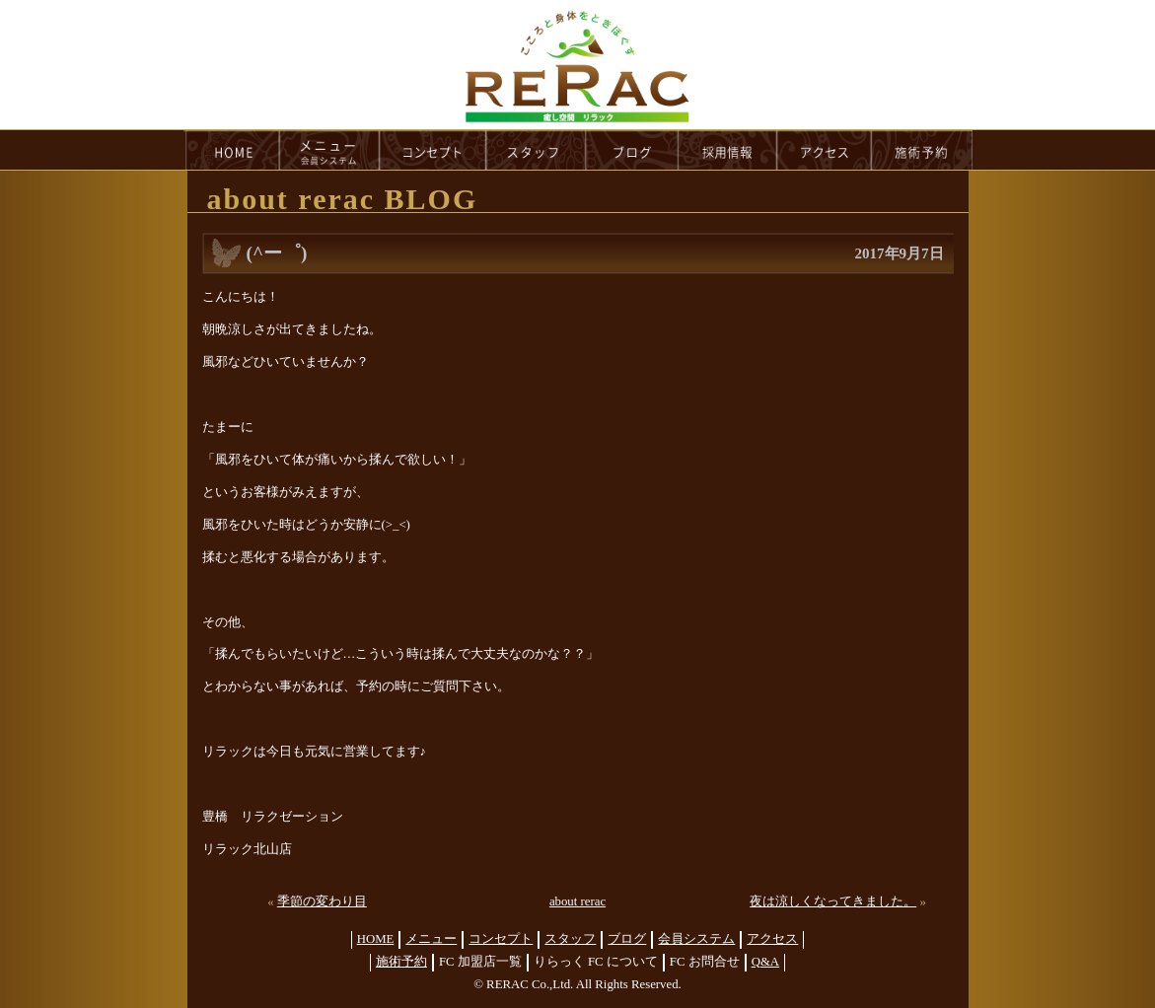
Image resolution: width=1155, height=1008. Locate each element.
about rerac (577, 901)
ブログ (627, 939)
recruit (728, 150)
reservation (922, 150)
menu (329, 150)
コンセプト (501, 939)
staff (536, 150)
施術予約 (401, 962)
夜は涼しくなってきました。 (833, 901)
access (824, 150)
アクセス (772, 939)
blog (632, 150)
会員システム (696, 939)
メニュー (431, 939)
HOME (231, 150)
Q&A (765, 962)
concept (433, 150)
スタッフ (570, 939)
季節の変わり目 (322, 901)
